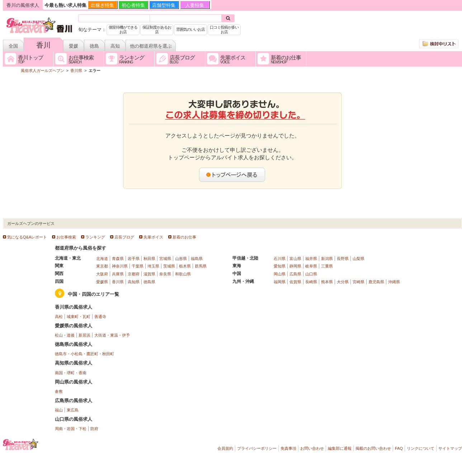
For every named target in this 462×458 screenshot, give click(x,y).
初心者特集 (133, 5)
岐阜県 (311, 266)
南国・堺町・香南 (70, 373)
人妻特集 (194, 5)
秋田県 (149, 258)
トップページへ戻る (232, 175)
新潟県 (327, 258)
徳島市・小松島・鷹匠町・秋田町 (84, 354)
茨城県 (169, 266)
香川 (43, 45)
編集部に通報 (340, 448)
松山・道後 (65, 335)
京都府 (134, 274)
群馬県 (201, 266)
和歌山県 (183, 274)
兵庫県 (118, 274)
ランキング (95, 237)
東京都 (102, 266)
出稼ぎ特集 (102, 5)
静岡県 (295, 266)
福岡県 (280, 282)
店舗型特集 (163, 5)
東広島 (73, 410)
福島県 (197, 258)
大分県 (343, 282)
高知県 (134, 282)
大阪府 (102, 274)
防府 (94, 428)
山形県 (181, 258)
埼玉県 (153, 266)
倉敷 (59, 391)
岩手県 (134, 258)
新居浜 (84, 335)
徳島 (94, 46)
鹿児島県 (376, 282)
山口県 (311, 274)
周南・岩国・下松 (70, 428)
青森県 (118, 258)
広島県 (295, 274)
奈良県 (165, 274)
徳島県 (149, 282)
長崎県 (311, 282)
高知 (115, 46)
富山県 (295, 258)
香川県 (118, 282)
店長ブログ (124, 237)
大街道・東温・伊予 (112, 335)
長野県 (343, 258)
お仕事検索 (66, 237)
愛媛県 (102, 282)
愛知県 (280, 266)
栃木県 (185, 266)
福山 (59, 410)
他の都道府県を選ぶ (151, 46)
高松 (59, 316)
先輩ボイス (153, 237)
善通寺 (100, 316)
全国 (13, 46)
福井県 (311, 258)
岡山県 (280, 274)
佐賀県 (295, 282)
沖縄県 (394, 282)
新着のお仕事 (184, 237)
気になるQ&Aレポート (27, 237)
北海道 (102, 258)
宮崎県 (358, 282)
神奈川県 (120, 266)
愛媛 (73, 46)
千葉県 (137, 266)
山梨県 (358, 258)
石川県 (280, 258)
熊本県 (327, 282)
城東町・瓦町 (78, 316)
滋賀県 (149, 274)
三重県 (327, 266)
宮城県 (165, 258)
